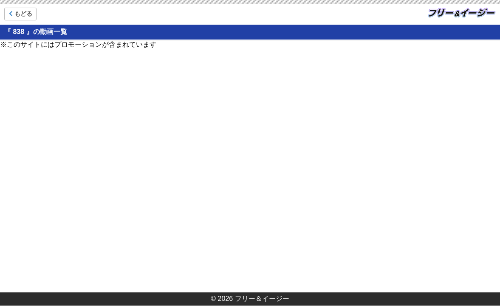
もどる (20, 13)
